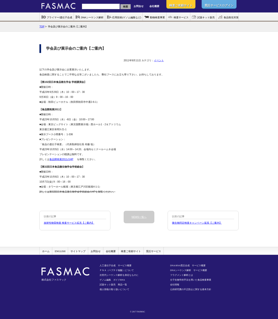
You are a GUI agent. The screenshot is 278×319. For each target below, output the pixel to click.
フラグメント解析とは (181, 275)
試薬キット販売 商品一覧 (113, 284)
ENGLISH (60, 251)
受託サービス (153, 251)
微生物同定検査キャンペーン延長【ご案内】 (197, 222)
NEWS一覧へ (139, 217)
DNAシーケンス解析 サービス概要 (188, 270)
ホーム (46, 251)
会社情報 (174, 284)
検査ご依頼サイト (131, 251)
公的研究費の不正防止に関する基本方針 (190, 289)
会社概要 (154, 6)
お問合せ (139, 6)
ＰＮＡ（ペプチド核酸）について (117, 270)
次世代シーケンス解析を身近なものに (119, 275)
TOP (41, 26)
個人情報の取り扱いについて (114, 289)
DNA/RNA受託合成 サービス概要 (188, 265)
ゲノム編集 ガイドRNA (112, 280)
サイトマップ (78, 251)
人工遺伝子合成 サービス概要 (116, 265)
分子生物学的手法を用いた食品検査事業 (190, 280)
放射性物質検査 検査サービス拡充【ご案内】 (69, 222)
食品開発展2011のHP (61, 159)
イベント (159, 60)
